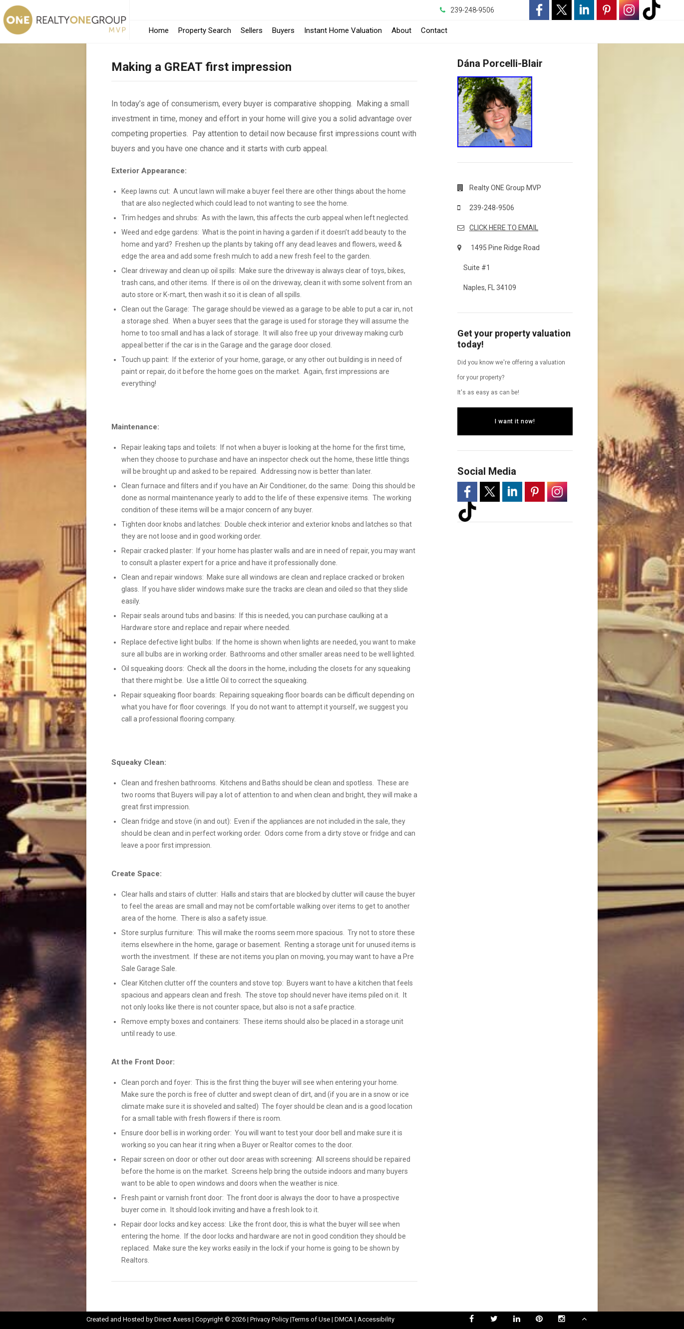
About (401, 30)
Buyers (283, 30)
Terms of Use (311, 1319)
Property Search (204, 30)
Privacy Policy (269, 1319)
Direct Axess (172, 1319)
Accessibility (375, 1319)
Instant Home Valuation (343, 30)
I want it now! (515, 421)
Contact (434, 30)
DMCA (344, 1319)
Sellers (252, 30)
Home (159, 30)
